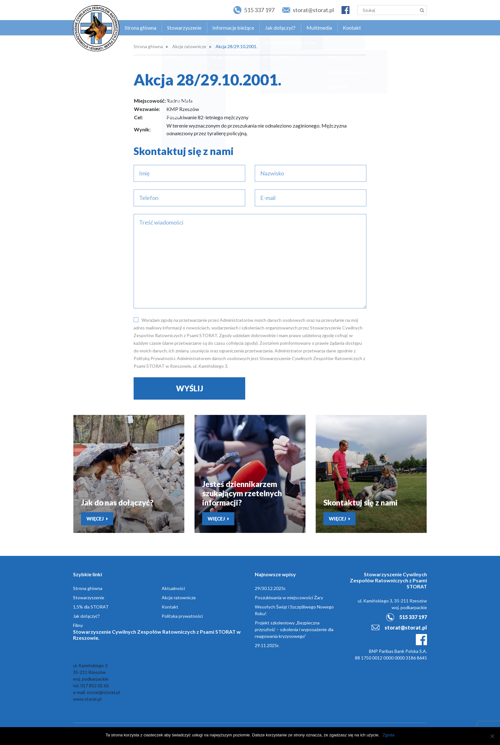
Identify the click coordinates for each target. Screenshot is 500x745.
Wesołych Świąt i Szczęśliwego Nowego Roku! (294, 610)
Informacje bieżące (233, 28)
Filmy (78, 625)
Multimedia (319, 28)
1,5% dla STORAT (91, 606)
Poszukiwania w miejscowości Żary (289, 597)
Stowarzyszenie (184, 28)
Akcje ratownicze (189, 46)
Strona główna (140, 28)
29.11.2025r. (267, 645)
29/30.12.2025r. (270, 588)
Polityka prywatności (182, 616)
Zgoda (388, 735)
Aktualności (173, 588)
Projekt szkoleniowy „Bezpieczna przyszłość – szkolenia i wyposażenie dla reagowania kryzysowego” (294, 629)
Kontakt (352, 28)
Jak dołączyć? (280, 28)
